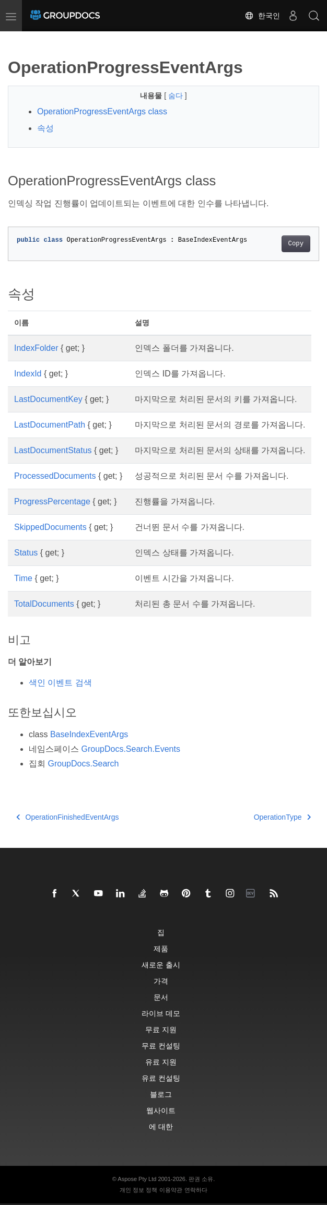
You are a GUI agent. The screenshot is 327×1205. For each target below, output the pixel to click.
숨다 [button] (176, 95)
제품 (161, 948)
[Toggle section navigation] (16, 40)
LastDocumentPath (49, 424)
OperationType (282, 817)
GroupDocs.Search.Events (130, 749)
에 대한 (161, 1126)
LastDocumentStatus (53, 450)
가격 (161, 981)
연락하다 (195, 1190)
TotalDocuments (44, 603)
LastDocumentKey (48, 399)
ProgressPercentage (52, 501)
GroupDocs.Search (83, 763)
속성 (45, 128)
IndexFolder (36, 348)
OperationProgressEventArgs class (102, 111)
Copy (295, 243)
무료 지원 (161, 1029)
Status (26, 552)
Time (23, 578)
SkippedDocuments (50, 527)
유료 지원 (161, 1062)
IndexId (27, 373)
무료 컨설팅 (161, 1045)
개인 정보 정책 (138, 1190)
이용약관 (170, 1190)
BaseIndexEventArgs (89, 734)
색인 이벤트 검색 (60, 682)
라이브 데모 (161, 1013)
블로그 (161, 1094)
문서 (161, 997)
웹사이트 (161, 1110)
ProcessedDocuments (55, 475)
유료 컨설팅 (161, 1078)
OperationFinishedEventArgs (67, 817)
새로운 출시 (161, 965)
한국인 (262, 15)
